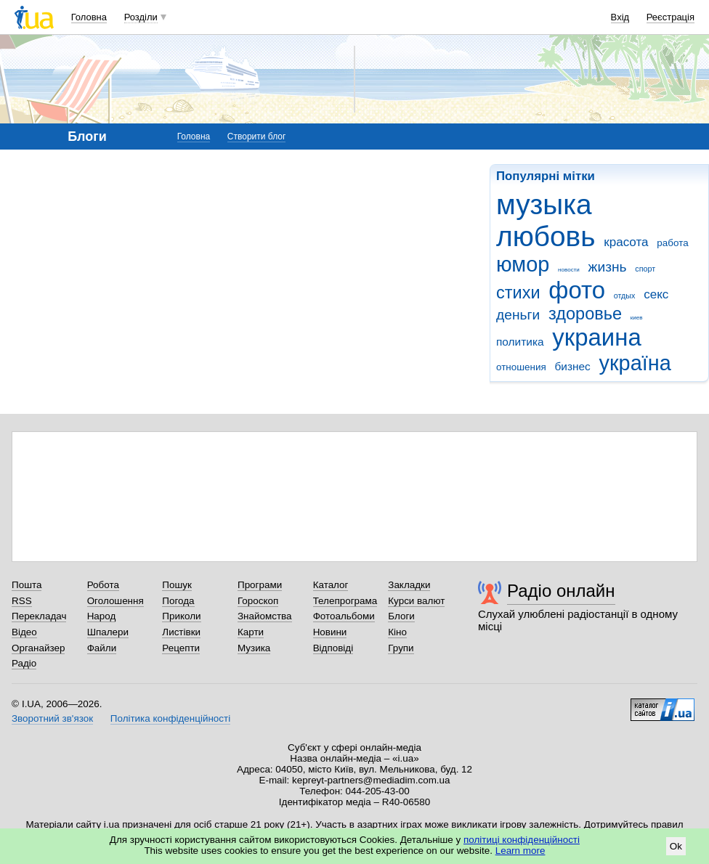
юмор (522, 264)
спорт (645, 268)
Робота (103, 584)
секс (656, 294)
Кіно (397, 632)
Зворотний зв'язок (52, 718)
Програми (260, 584)
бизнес (572, 366)
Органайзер (38, 648)
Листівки (181, 632)
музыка (544, 204)
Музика (254, 648)
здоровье (585, 313)
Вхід (620, 17)
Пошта (26, 584)
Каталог (331, 584)
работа (672, 242)
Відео (24, 632)
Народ (101, 616)
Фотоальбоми (344, 616)
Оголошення (115, 600)
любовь (545, 236)
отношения (521, 367)
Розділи (141, 17)
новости (569, 269)
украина (596, 337)
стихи (518, 292)
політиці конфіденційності (521, 839)
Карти (251, 632)
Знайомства (265, 616)
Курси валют (416, 600)
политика (520, 341)
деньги (518, 314)
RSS (22, 600)
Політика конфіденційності (170, 718)
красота (626, 242)
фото (576, 290)
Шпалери (108, 632)
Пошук (177, 584)
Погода (178, 600)
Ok (676, 846)
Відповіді (333, 648)
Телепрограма (345, 600)
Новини (330, 632)
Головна (89, 17)
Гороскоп (258, 600)
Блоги (401, 616)
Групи (400, 648)
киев (637, 317)
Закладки (409, 584)
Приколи (181, 616)
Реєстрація (670, 17)
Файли (102, 648)
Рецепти (181, 648)
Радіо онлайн (561, 590)
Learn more (520, 850)
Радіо (24, 663)
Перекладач (39, 616)
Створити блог (256, 136)
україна (635, 363)
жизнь (607, 266)
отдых (625, 295)
